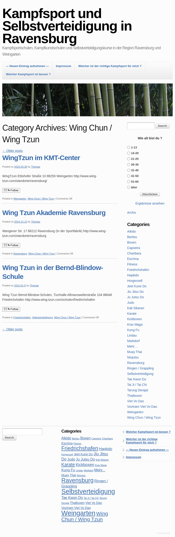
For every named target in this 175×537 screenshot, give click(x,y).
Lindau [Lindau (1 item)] (79, 470)
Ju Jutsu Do (135, 297)
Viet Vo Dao (135, 401)
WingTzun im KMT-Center (41, 157)
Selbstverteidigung (42, 317)
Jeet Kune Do (137, 286)
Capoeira (133, 248)
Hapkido (133, 275)
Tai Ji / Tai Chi (137, 385)
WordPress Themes (164, 533)
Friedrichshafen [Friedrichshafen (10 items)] (79, 448)
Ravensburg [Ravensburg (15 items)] (77, 480)
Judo (130, 302)
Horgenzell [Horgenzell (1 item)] (67, 454)
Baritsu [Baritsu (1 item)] (76, 438)
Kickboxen (134, 319)
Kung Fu (133, 330)
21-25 (135, 159)
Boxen (131, 242)
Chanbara (134, 253)
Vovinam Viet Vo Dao (142, 406)
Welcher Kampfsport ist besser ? (28, 74)
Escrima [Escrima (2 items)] (67, 443)
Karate (131, 313)
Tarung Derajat (137, 390)
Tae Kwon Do (136, 379)
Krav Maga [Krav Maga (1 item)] (101, 465)
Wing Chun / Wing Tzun (41, 198)
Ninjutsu (133, 357)
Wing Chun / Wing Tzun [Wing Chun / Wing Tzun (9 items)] (84, 516)
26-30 (135, 164)
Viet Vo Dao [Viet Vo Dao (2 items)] (93, 503)
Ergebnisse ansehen (150, 203)
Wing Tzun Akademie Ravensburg (54, 212)
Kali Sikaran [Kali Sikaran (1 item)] (102, 459)
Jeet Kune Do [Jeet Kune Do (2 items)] (83, 454)
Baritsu (132, 237)
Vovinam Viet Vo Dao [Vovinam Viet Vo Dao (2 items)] (76, 508)
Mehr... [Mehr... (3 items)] (99, 470)
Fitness (132, 264)
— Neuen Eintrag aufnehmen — (27, 66)
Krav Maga (135, 324)
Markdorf (133, 341)
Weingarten (19, 198)
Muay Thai (134, 352)
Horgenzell (134, 281)
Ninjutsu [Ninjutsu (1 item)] (81, 475)
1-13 (134, 147)
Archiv (131, 212)
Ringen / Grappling (140, 368)
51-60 (135, 181)
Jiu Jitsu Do (135, 291)
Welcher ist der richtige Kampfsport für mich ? (110, 66)
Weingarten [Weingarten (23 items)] (78, 513)
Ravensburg (20, 253)
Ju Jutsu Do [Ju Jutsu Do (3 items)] (85, 459)
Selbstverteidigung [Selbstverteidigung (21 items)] (88, 491)
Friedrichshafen (22, 317)
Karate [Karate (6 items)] (68, 464)
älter (134, 187)
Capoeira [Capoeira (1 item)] (96, 438)
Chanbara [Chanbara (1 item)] (107, 438)
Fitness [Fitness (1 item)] (77, 443)
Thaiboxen (134, 395)
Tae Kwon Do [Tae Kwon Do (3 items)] (72, 498)
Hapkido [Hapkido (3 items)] (105, 449)
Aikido (131, 231)
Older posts (12, 151)
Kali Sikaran (135, 308)
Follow (11, 190)
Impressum (63, 66)
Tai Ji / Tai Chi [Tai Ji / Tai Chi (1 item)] (91, 498)
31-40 (135, 170)
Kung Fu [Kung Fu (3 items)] (68, 470)
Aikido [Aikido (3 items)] (66, 438)
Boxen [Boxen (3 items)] (85, 438)
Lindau (132, 335)
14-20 (135, 153)
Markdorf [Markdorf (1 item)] (88, 470)
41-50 (135, 176)
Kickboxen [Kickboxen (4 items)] (85, 464)
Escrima (133, 259)
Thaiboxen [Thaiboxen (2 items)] (77, 503)
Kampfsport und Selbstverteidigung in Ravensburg (67, 26)
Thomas (35, 166)
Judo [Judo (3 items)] (71, 459)
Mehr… (132, 346)
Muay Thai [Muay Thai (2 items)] (68, 475)
